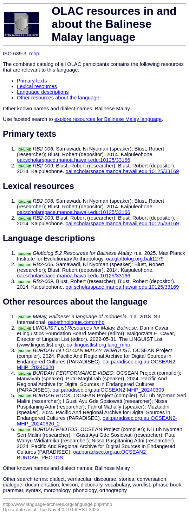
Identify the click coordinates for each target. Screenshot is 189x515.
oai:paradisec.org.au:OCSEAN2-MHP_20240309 (108, 390)
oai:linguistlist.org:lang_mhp (98, 345)
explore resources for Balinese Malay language (108, 119)
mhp (34, 53)
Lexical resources (37, 86)
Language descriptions (43, 92)
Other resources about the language (58, 97)
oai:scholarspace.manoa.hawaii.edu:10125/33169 (122, 171)
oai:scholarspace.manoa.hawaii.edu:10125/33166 (73, 160)
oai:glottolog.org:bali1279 (135, 259)
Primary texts (32, 81)
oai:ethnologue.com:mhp (76, 322)
